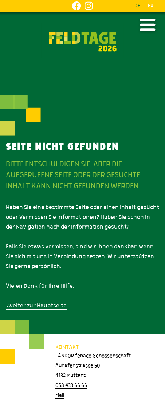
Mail (59, 395)
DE (137, 6)
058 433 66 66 (71, 385)
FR (150, 6)
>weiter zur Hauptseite (36, 305)
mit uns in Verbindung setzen (66, 256)
